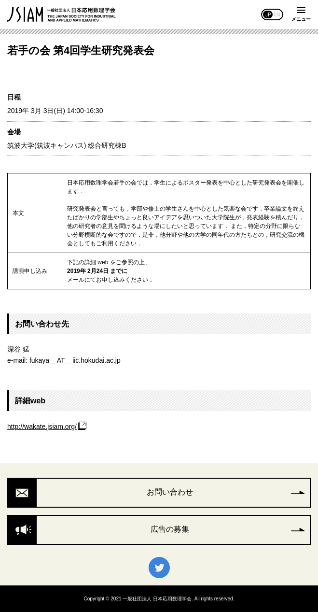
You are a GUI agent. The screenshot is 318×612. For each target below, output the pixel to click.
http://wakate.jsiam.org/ (42, 426)
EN (277, 14)
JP (268, 14)
